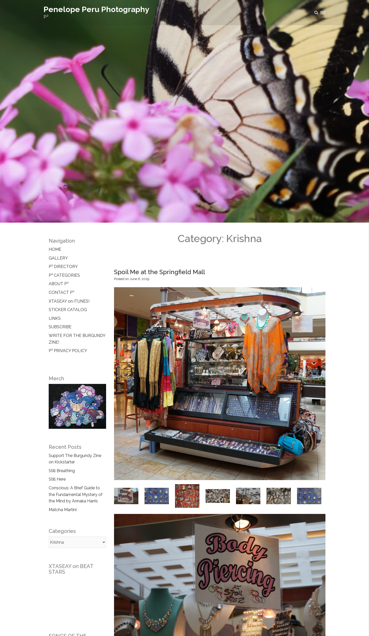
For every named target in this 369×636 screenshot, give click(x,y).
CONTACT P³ (61, 292)
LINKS (55, 318)
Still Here (57, 479)
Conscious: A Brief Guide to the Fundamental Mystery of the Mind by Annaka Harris (75, 494)
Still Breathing (62, 470)
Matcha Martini (63, 509)
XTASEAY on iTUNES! (69, 301)
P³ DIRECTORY (63, 266)
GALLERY (58, 258)
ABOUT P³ (58, 283)
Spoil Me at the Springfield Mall (159, 272)
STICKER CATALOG (68, 309)
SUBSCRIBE (60, 326)
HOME (55, 249)
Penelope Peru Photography (96, 9)
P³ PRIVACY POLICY (68, 350)
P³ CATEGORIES (64, 275)
